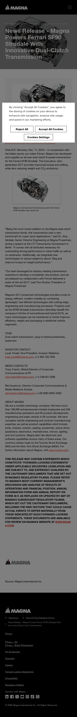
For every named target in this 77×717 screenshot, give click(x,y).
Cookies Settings (38, 137)
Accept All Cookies (51, 129)
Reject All (22, 129)
